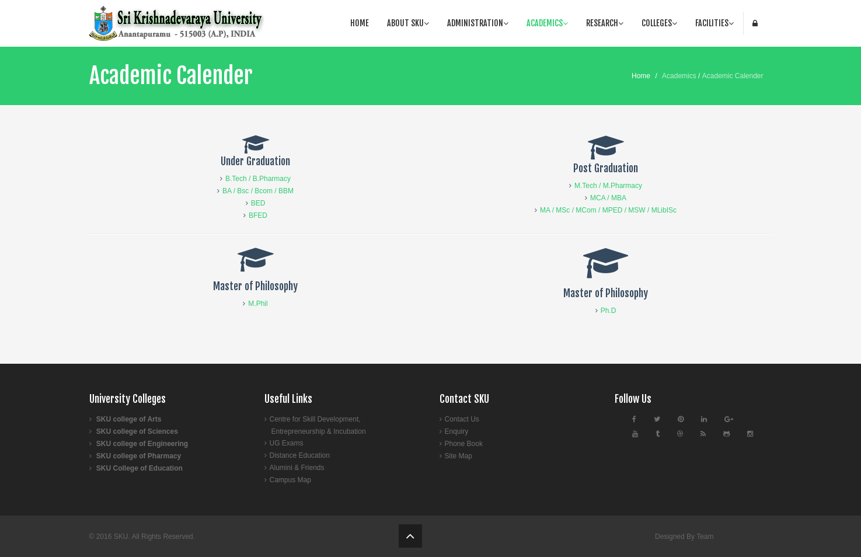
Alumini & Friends (297, 468)
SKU (121, 536)
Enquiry (457, 431)
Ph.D (608, 311)
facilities (714, 23)
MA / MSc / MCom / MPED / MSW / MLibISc (608, 210)
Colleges (659, 23)
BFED (258, 215)
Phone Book (464, 444)
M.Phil (257, 304)
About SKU (408, 23)
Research (604, 23)
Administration (477, 23)
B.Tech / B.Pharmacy (258, 179)
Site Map (458, 456)
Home (359, 23)
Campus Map (290, 480)
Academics (547, 23)
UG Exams (287, 443)
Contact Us (462, 419)
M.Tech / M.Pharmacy (608, 186)
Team (704, 536)
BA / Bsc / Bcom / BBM (258, 191)
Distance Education (300, 455)
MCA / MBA (608, 198)
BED (258, 203)
